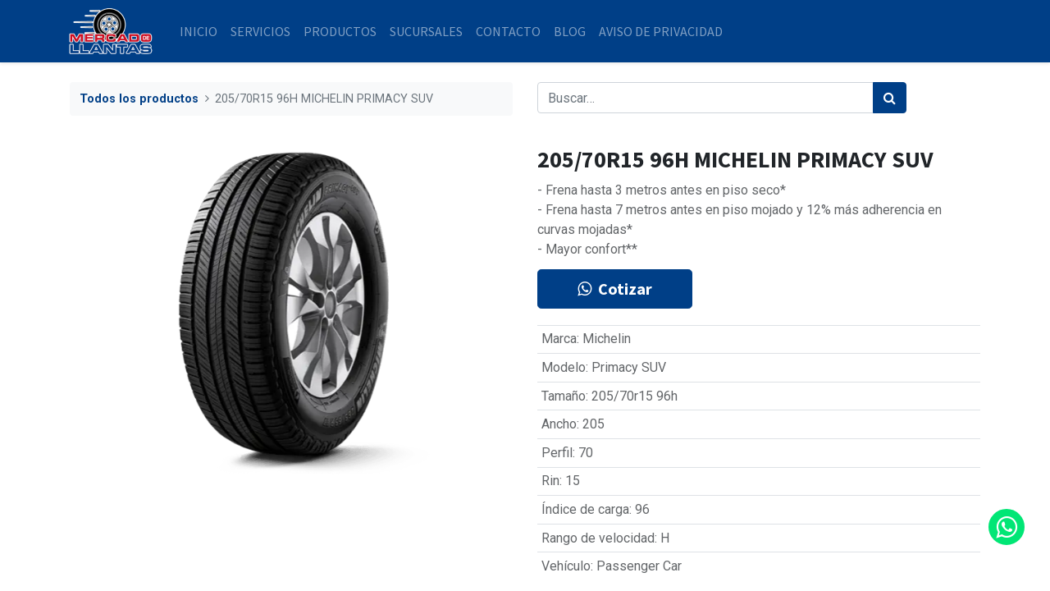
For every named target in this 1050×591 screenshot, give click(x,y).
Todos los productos (139, 99)
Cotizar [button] (615, 288)
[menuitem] (200, 31)
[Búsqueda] (889, 97)
